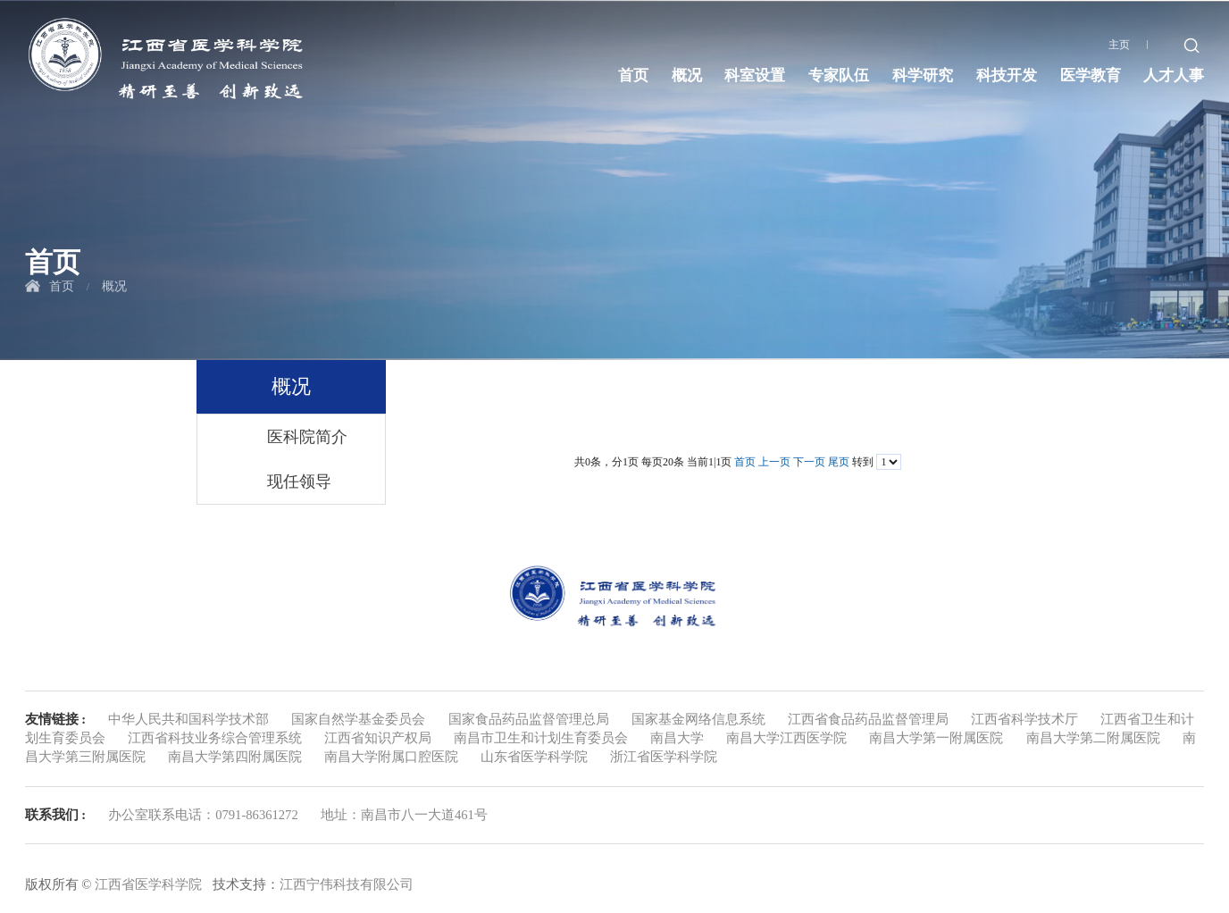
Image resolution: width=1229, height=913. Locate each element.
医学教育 (1090, 75)
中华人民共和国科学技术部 (188, 719)
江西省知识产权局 (377, 738)
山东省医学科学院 (534, 757)
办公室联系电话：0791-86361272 (203, 815)
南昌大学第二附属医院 (1093, 738)
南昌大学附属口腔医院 (391, 757)
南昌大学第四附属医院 (235, 757)
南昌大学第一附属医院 (936, 738)
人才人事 (1173, 75)
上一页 (774, 462)
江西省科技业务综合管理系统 (215, 738)
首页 (633, 75)
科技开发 (1006, 75)
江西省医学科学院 (148, 884)
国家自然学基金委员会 (358, 719)
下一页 (809, 462)
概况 (687, 75)
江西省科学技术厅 (1024, 719)
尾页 (838, 462)
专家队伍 (838, 75)
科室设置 (754, 75)
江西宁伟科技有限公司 (347, 884)
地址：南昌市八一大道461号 (404, 815)
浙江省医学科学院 (663, 757)
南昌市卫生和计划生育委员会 (541, 738)
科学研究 (922, 75)
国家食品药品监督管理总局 (528, 719)
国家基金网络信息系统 (698, 719)
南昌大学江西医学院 (786, 738)
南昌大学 (677, 738)
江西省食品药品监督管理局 (868, 719)
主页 (1119, 44)
